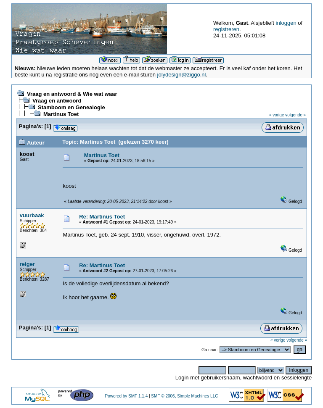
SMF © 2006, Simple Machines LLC (184, 396)
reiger (27, 264)
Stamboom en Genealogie (71, 107)
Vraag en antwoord (56, 100)
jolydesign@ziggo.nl (181, 74)
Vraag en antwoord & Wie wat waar (72, 94)
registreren (226, 29)
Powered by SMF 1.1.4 (126, 396)
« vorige (276, 115)
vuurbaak (32, 215)
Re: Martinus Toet (102, 216)
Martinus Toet (61, 114)
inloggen (286, 23)
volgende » (295, 115)
